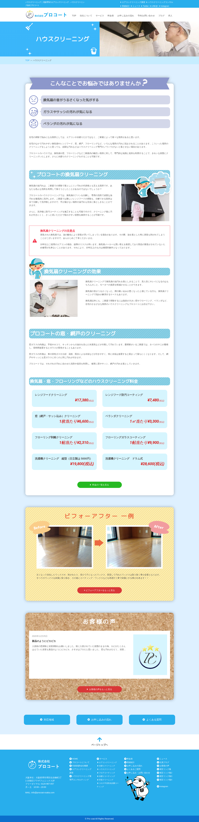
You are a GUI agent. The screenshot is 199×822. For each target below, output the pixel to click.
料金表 (111, 15)
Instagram (165, 6)
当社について (86, 15)
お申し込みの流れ (125, 15)
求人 (170, 15)
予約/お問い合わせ (146, 15)
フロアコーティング (107, 773)
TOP (74, 15)
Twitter (146, 6)
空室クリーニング (106, 780)
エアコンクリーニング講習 (133, 2)
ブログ (161, 15)
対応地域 (47, 719)
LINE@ (155, 6)
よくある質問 (152, 719)
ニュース (136, 6)
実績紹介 (126, 6)
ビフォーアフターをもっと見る (99, 590)
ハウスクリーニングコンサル (160, 2)
